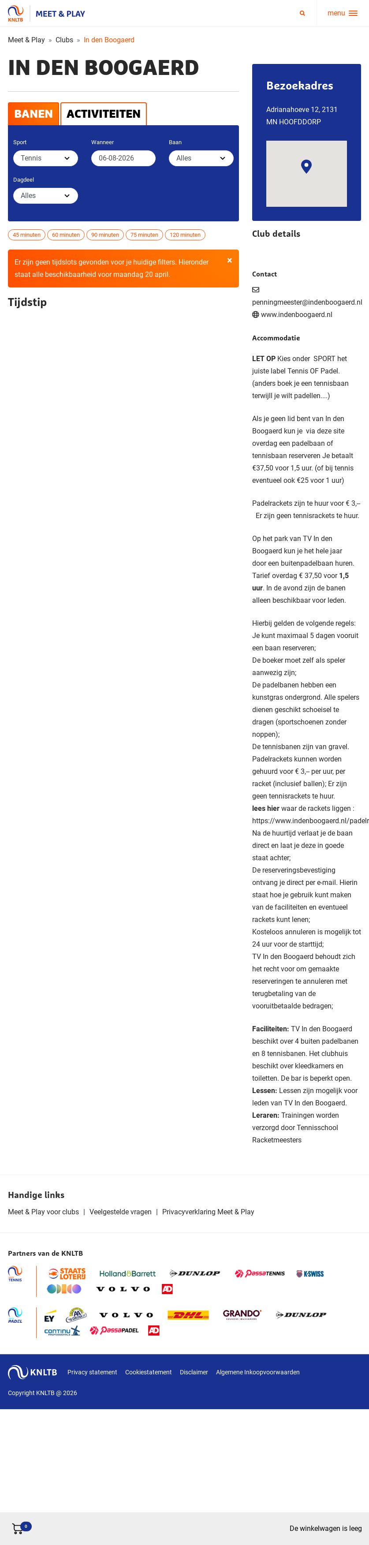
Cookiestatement (148, 1372)
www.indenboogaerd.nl (296, 314)
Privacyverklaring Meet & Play (208, 1212)
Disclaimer (194, 1372)
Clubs (64, 40)
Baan (175, 142)
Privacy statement (92, 1372)
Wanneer (102, 142)
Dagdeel (23, 179)
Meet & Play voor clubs (43, 1212)
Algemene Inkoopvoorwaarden (258, 1372)
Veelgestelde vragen (120, 1212)
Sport (19, 142)
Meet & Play (26, 40)
